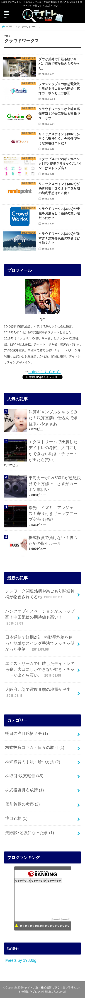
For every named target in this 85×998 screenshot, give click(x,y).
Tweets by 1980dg (20, 960)
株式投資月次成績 (24, 790)
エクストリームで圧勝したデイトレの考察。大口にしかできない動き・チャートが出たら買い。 (53, 451)
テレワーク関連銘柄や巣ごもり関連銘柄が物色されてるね (40, 594)
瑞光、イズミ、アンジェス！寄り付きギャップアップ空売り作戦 (53, 513)
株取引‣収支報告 (24, 776)
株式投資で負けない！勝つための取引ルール (53, 540)
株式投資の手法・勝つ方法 (32, 762)
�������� (60, 919)
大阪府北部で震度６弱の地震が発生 (37, 692)
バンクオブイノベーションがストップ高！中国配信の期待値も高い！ (40, 617)
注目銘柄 (16, 818)
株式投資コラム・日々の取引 (34, 747)
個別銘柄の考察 (22, 804)
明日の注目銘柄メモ (26, 733)
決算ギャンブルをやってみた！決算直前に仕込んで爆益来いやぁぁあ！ (53, 418)
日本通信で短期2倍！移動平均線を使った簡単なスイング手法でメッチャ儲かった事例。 (40, 643)
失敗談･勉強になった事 (29, 832)
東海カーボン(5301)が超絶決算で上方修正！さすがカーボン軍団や (55, 484)
